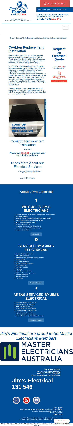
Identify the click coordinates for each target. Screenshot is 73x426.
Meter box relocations (22, 276)
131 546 (61, 67)
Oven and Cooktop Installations (29, 171)
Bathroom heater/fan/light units (24, 263)
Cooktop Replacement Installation (54, 38)
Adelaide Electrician (21, 302)
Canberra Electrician (21, 316)
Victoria (31, 306)
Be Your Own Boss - (55, 423)
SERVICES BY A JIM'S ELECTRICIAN (36, 248)
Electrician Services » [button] (36, 283)
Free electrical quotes (22, 216)
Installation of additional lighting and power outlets (30, 257)
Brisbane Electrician (21, 304)
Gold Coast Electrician (22, 314)
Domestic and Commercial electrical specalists (29, 228)
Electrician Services (29, 173)
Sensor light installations (22, 261)
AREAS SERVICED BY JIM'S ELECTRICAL (36, 296)
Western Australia (31, 308)
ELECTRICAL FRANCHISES (57, 9)
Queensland (31, 304)
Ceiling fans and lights (22, 267)
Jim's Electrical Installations (32, 38)
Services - (11, 423)
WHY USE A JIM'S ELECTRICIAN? (36, 208)
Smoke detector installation (23, 271)
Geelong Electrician (21, 312)
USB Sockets (19, 278)
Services (19, 38)
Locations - (38, 423)
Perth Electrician (20, 308)
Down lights (19, 269)
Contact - (45, 423)
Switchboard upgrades (22, 274)
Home (12, 38)
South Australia (32, 302)
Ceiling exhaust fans (21, 265)
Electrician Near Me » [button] (36, 320)
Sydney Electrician (21, 310)
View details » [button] (36, 234)
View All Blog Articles (27, 178)
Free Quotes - (19, 423)
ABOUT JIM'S (42, 9)
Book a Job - (29, 423)
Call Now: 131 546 (61, 421)
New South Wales (32, 310)
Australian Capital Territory (35, 316)
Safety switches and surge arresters (26, 273)
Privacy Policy (58, 414)
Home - (4, 423)
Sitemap (36, 425)
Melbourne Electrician (22, 306)
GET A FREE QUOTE (54, 4)
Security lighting (20, 259)
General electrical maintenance (24, 254)
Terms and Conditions (56, 413)
